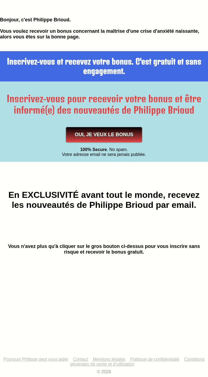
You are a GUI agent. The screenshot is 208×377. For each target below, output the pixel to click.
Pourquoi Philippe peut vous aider (36, 359)
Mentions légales (109, 359)
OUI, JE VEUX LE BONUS (104, 134)
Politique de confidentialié (154, 359)
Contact (80, 359)
